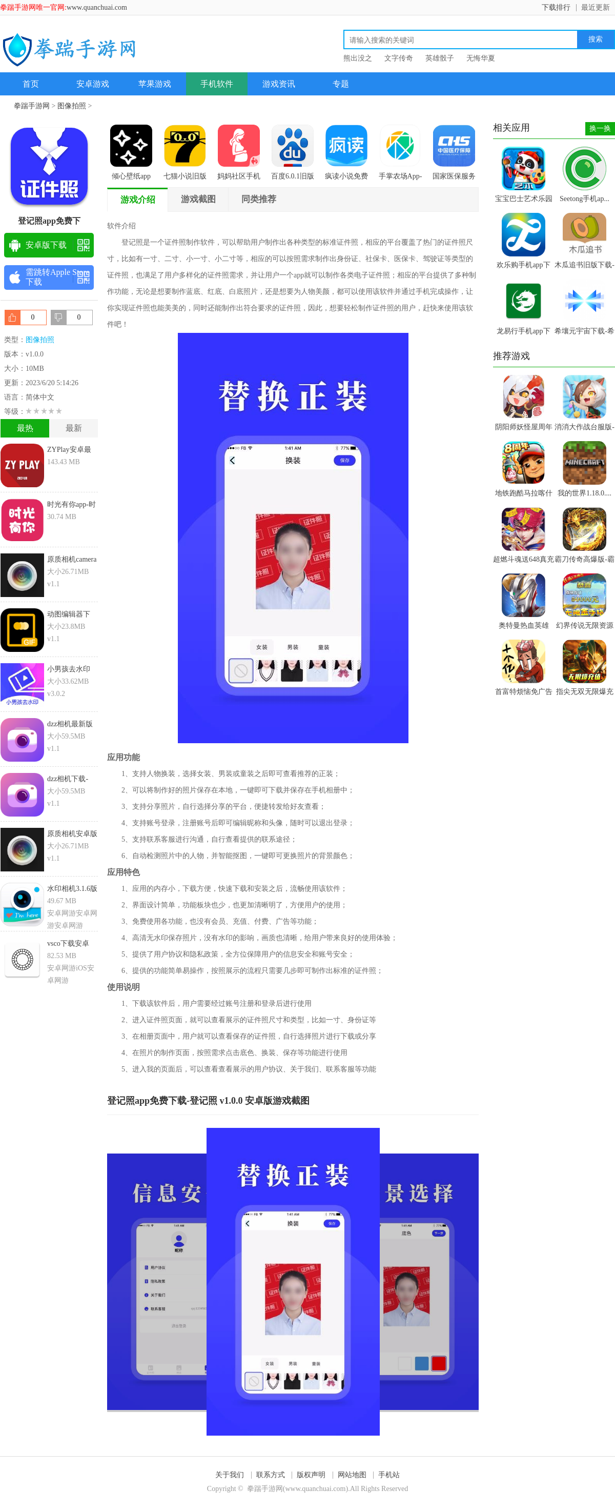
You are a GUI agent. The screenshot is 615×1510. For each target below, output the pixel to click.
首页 (31, 84)
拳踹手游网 (32, 106)
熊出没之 (357, 58)
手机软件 (216, 84)
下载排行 (556, 7)
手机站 (389, 1475)
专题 (341, 84)
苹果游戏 (154, 84)
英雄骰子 (439, 58)
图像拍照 (71, 106)
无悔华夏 (480, 58)
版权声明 (311, 1475)
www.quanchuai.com (97, 7)
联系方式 (270, 1475)
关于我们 (229, 1475)
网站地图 (352, 1475)
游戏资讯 (278, 84)
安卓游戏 (92, 84)
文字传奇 (398, 58)
